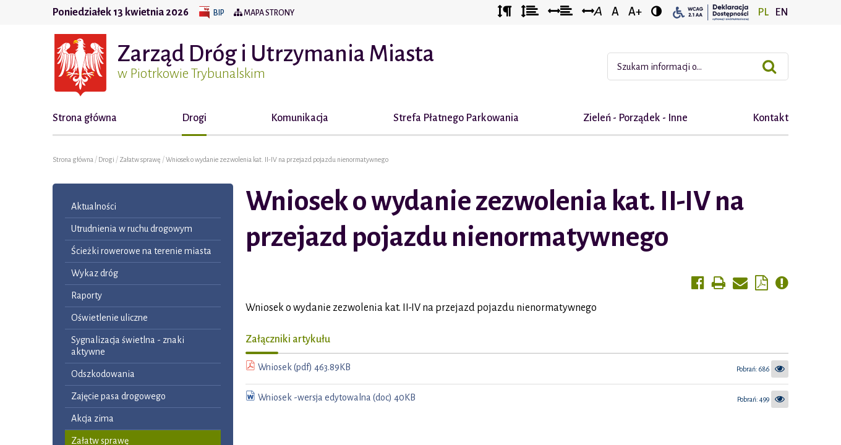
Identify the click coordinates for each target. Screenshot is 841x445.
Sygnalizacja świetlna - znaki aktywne (127, 346)
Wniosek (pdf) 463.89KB (304, 367)
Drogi (194, 118)
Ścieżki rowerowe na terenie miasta (141, 251)
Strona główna (85, 118)
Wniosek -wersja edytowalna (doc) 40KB (337, 397)
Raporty (86, 295)
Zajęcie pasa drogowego (118, 396)
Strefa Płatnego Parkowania (456, 118)
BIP (218, 13)
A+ (635, 12)
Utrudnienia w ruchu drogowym (131, 229)
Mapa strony (264, 13)
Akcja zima (92, 418)
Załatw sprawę (140, 159)
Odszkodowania (103, 374)
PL (763, 12)
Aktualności (93, 206)
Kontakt (770, 118)
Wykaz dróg (94, 273)
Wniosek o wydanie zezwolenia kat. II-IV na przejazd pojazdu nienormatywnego (277, 159)
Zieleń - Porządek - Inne (635, 118)
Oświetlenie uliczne (109, 318)
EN (781, 12)
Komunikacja (299, 118)
